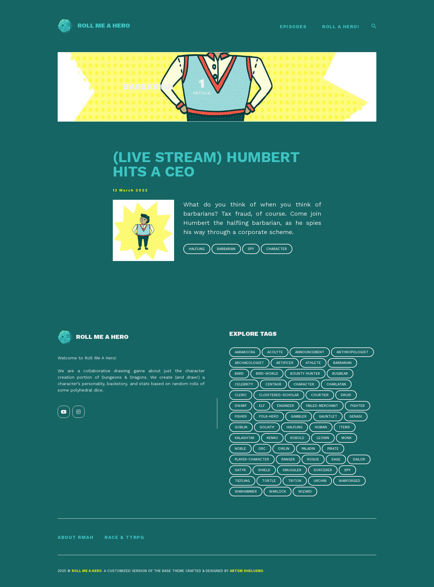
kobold (297, 438)
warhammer (246, 492)
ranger (288, 459)
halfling (197, 249)
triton (294, 481)
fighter (357, 406)
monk (346, 438)
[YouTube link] (64, 412)
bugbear (340, 374)
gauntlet (328, 416)
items (344, 427)
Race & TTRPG (124, 537)
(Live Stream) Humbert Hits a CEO (206, 164)
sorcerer (323, 470)
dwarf (241, 406)
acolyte (275, 352)
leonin (323, 438)
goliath (267, 427)
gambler (298, 416)
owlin (283, 449)
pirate (333, 449)
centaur (273, 384)
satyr (240, 470)
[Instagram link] (78, 412)
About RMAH (75, 537)
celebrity (244, 384)
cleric (241, 395)
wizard (305, 492)
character (276, 249)
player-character (252, 459)
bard (239, 374)
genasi (355, 416)
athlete (313, 363)
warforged (349, 481)
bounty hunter (305, 374)
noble (240, 449)
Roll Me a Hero (94, 25)
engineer (285, 406)
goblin (241, 427)
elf (262, 406)
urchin (320, 481)
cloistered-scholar (279, 395)
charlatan (336, 384)
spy (251, 249)
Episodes (293, 26)
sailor (359, 459)
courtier (320, 395)
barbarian (226, 249)
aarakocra (245, 352)
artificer (284, 363)
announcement (309, 352)
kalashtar (244, 438)
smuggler (292, 470)
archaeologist (249, 363)
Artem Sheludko (246, 571)
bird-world (267, 374)
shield (264, 470)
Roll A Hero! (340, 26)
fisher (241, 416)
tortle (269, 481)
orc (262, 449)
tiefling (242, 481)
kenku (272, 438)
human (321, 427)
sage (336, 459)
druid (346, 395)
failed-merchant (322, 406)
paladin (308, 449)
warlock (277, 492)
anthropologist (352, 352)
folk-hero (269, 416)
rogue (313, 459)
